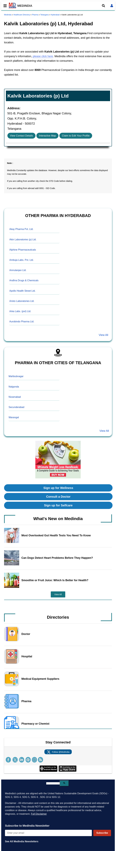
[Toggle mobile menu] (4, 5)
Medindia (7, 15)
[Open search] (103, 5)
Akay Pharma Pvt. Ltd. (21, 229)
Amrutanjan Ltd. (17, 270)
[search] (53, 783)
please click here (43, 56)
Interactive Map (47, 135)
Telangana (44, 15)
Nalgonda (14, 386)
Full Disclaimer (39, 814)
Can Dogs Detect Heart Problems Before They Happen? (57, 557)
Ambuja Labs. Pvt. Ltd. (21, 260)
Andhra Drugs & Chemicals (24, 280)
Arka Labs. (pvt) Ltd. (20, 311)
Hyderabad (55, 15)
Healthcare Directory (21, 15)
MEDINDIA (20, 6)
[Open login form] (112, 5)
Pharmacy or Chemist (35, 723)
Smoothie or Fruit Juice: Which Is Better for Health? (54, 580)
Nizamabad (15, 397)
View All (103, 334)
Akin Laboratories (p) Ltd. (23, 239)
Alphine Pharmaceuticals (22, 249)
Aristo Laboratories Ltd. (21, 301)
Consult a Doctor (58, 496)
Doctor (25, 634)
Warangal (14, 417)
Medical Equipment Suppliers (40, 678)
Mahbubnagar (16, 376)
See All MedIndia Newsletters (21, 841)
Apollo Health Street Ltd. (22, 291)
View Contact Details (21, 135)
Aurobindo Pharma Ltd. (21, 321)
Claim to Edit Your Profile (76, 135)
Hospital (26, 656)
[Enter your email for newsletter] (48, 833)
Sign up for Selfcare (58, 505)
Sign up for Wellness (58, 488)
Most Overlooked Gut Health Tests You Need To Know (56, 535)
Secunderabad (16, 407)
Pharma (35, 15)
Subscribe (102, 833)
